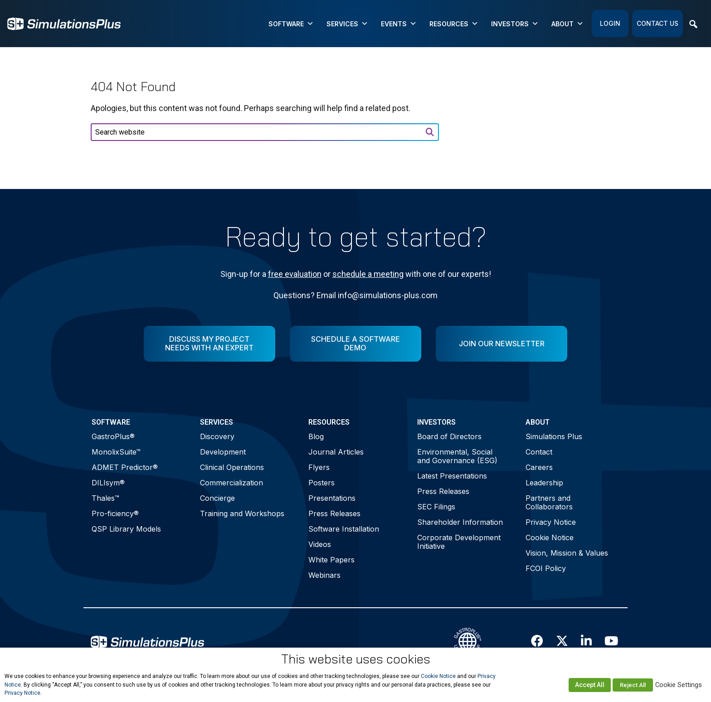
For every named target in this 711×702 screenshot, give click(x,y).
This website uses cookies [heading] (355, 659)
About (567, 23)
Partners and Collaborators (549, 502)
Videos (319, 544)
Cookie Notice (550, 537)
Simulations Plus (554, 436)
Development (223, 451)
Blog (316, 436)
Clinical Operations (232, 467)
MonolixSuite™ (116, 451)
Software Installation (343, 528)
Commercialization (231, 482)
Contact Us (657, 23)
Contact (539, 451)
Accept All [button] (589, 684)
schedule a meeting (368, 274)
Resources (453, 23)
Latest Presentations (452, 475)
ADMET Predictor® (125, 467)
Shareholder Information (460, 522)
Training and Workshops (242, 513)
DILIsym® (108, 482)
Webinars (324, 575)
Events (399, 23)
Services (347, 23)
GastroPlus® (113, 436)
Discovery (217, 436)
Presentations (332, 498)
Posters (321, 482)
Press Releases (334, 513)
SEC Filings (436, 506)
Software (291, 23)
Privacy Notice (551, 522)
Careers (539, 467)
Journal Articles (336, 451)
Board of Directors (449, 436)
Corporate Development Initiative (459, 542)
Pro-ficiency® (115, 513)
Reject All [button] (633, 685)
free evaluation (294, 274)
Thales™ (105, 498)
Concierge (217, 498)
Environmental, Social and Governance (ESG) (457, 456)
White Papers (331, 559)
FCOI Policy (546, 568)
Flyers (319, 467)
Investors (515, 23)
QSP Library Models (126, 528)
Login (610, 23)
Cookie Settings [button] (678, 685)
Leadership (544, 482)
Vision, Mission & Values (567, 552)
